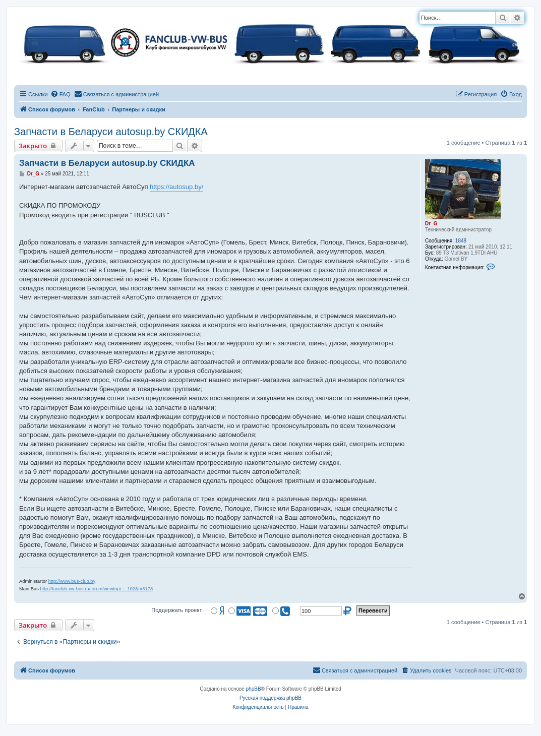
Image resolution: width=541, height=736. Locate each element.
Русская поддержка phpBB (270, 698)
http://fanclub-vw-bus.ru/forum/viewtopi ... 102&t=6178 (96, 588)
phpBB (253, 689)
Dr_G (431, 223)
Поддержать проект (176, 610)
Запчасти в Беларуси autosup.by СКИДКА (111, 131)
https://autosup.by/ (176, 187)
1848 (460, 240)
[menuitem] (60, 94)
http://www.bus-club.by (71, 581)
